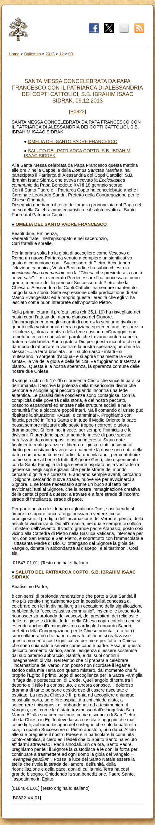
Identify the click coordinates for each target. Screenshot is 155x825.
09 (70, 54)
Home (14, 54)
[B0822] (77, 111)
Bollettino (32, 54)
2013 (50, 54)
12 (61, 54)
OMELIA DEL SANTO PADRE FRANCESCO (72, 141)
